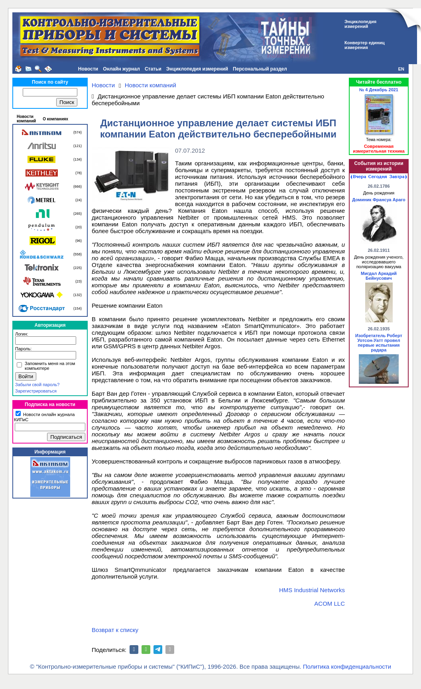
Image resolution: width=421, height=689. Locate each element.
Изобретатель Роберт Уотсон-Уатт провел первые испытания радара (378, 342)
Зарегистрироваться (36, 391)
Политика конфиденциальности (347, 666)
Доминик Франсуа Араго (378, 199)
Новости (88, 69)
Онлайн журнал (121, 69)
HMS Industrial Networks (312, 590)
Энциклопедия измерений (197, 69)
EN (401, 69)
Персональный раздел (260, 69)
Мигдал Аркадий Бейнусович (379, 276)
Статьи (153, 69)
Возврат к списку (115, 629)
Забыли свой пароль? (37, 384)
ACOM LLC (329, 603)
